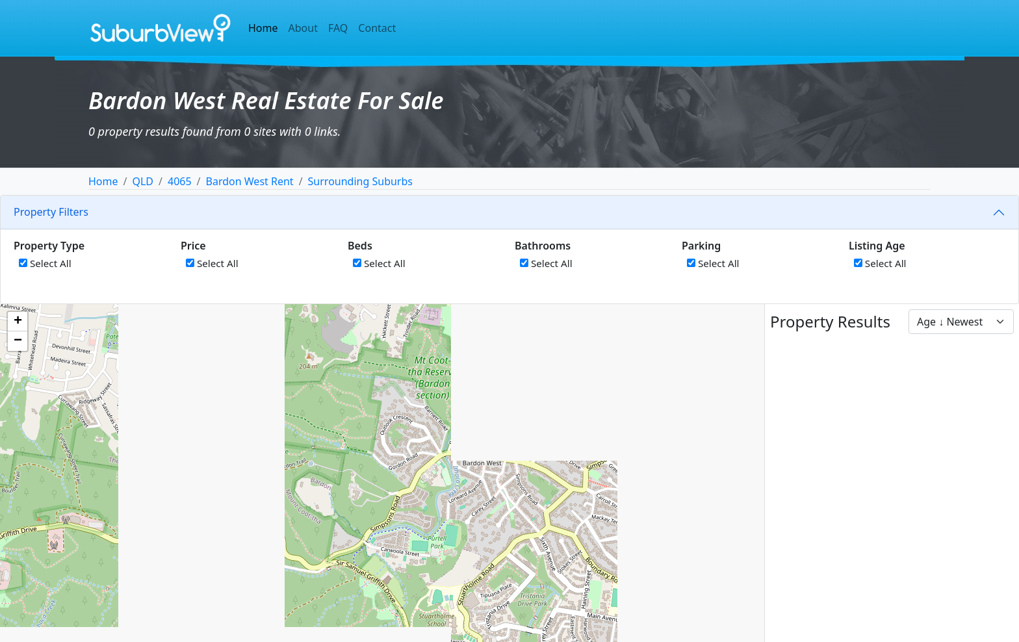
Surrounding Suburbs (360, 181)
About (303, 28)
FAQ (338, 28)
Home (263, 28)
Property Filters (51, 212)
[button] (17, 321)
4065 (180, 181)
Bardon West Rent (250, 181)
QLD (142, 181)
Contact (377, 28)
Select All (45, 263)
